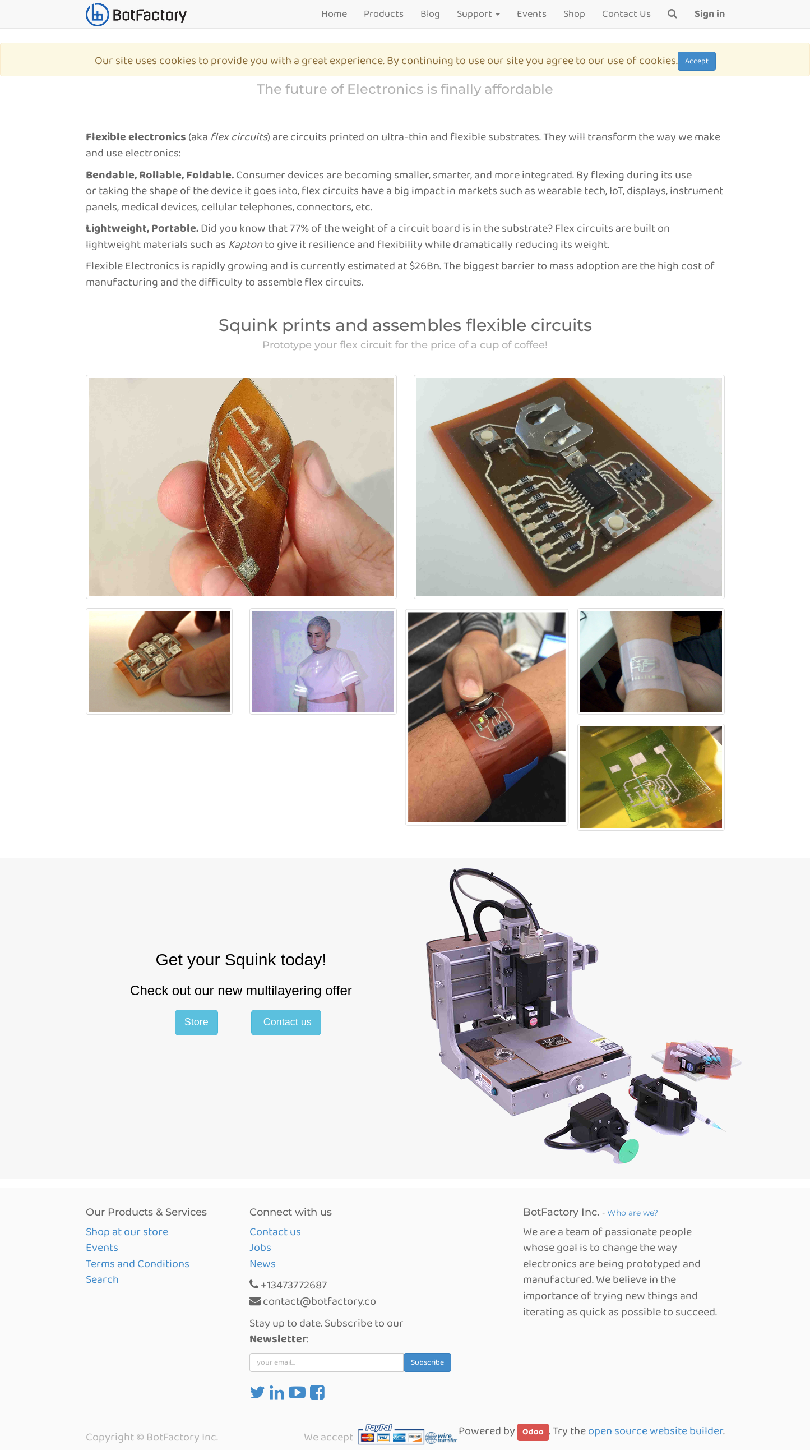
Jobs (260, 1247)
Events (102, 1247)
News (262, 1264)
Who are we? (632, 1212)
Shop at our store (127, 1232)
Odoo (533, 1432)
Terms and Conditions (137, 1264)
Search (102, 1279)
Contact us (286, 1022)
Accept (697, 61)
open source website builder (655, 1431)
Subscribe (427, 1362)
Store (196, 1022)
